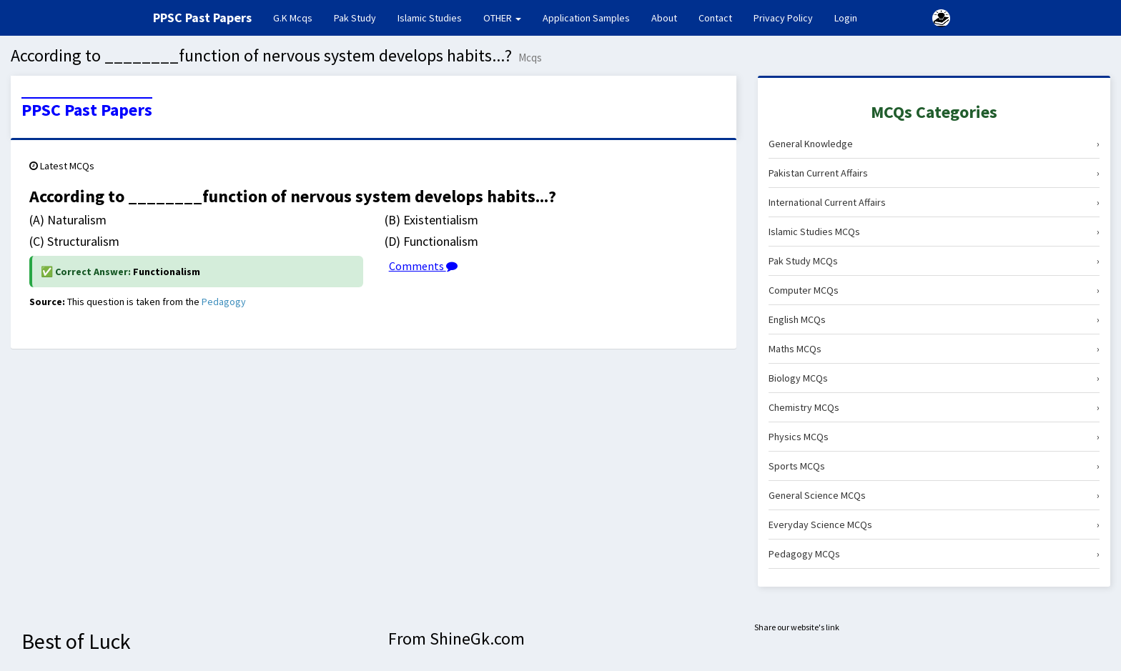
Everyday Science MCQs (934, 524)
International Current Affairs (934, 202)
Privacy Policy (783, 17)
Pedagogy (224, 301)
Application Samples (586, 17)
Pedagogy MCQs (934, 554)
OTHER (502, 17)
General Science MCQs (934, 495)
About (664, 17)
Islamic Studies (429, 17)
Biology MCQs (934, 378)
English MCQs (934, 319)
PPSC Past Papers (86, 110)
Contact (715, 17)
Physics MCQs (934, 436)
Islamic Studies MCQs (934, 231)
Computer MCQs (934, 290)
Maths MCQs (934, 349)
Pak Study (355, 17)
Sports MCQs (934, 466)
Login (845, 17)
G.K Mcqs (298, 17)
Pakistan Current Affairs (934, 173)
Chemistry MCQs (934, 407)
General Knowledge (934, 143)
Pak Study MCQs (934, 261)
